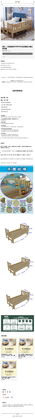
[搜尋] (32, 4)
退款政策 (20, 416)
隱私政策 (17, 416)
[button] (1, 2)
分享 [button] (3, 56)
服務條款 (14, 416)
